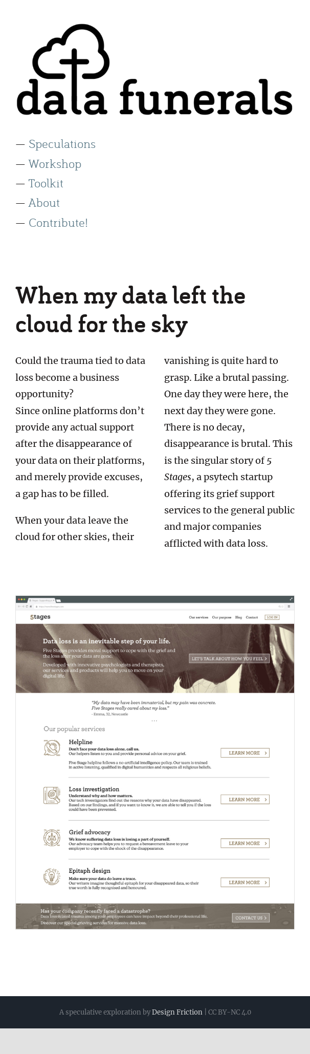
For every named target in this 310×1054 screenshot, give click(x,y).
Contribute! (58, 222)
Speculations (62, 143)
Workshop (54, 163)
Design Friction (177, 1012)
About (44, 202)
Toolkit (45, 182)
